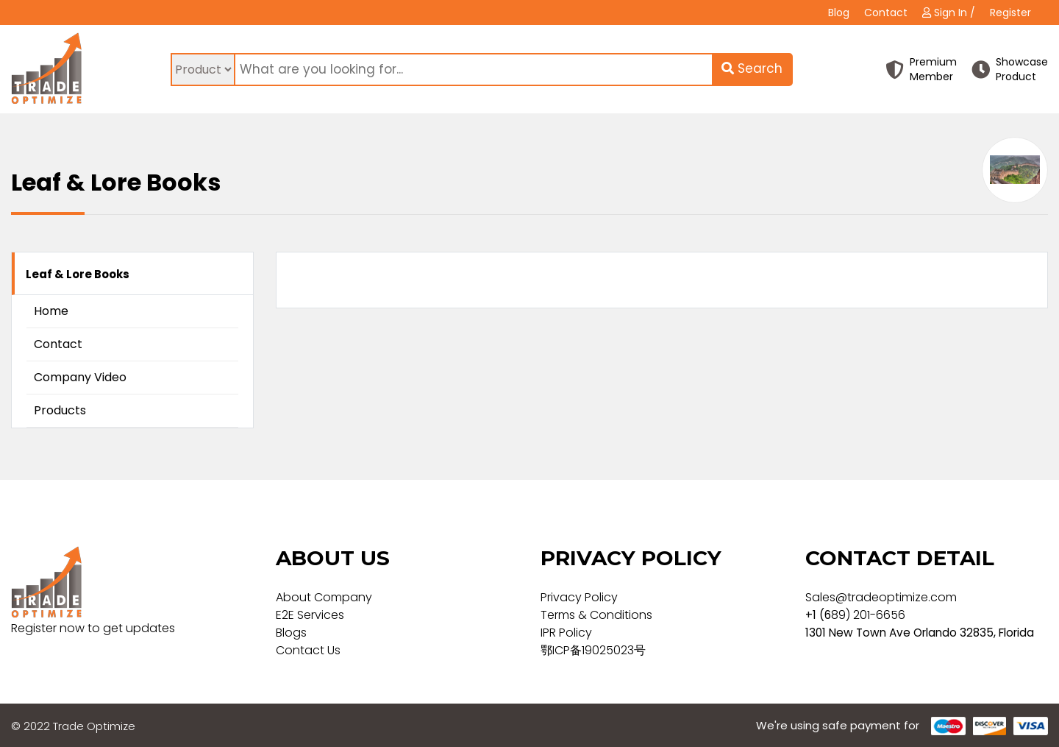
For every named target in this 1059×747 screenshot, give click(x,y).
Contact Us (308, 650)
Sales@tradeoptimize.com (881, 597)
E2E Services (310, 614)
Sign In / (948, 12)
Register (1010, 12)
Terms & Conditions (596, 614)
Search (751, 68)
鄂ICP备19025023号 (593, 650)
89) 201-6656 (868, 614)
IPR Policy (566, 632)
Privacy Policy (579, 597)
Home (51, 310)
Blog (838, 12)
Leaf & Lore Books (77, 274)
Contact (886, 12)
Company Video (80, 377)
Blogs (291, 632)
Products (60, 410)
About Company (324, 597)
